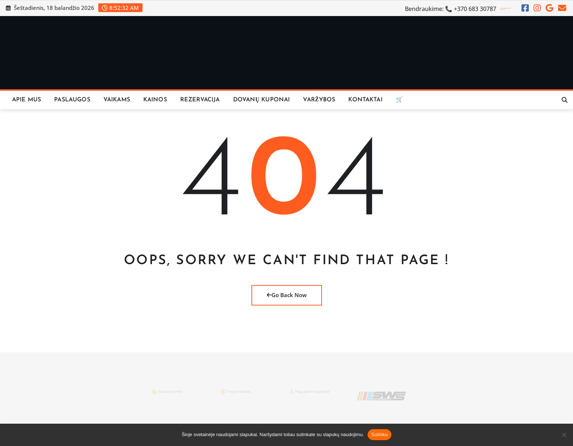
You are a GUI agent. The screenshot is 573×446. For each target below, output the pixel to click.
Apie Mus (26, 100)
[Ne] (564, 434)
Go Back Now (287, 295)
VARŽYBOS (319, 100)
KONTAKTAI (365, 100)
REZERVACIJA (200, 100)
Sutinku (379, 434)
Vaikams (116, 100)
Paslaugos (72, 100)
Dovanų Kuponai (261, 100)
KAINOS (155, 100)
